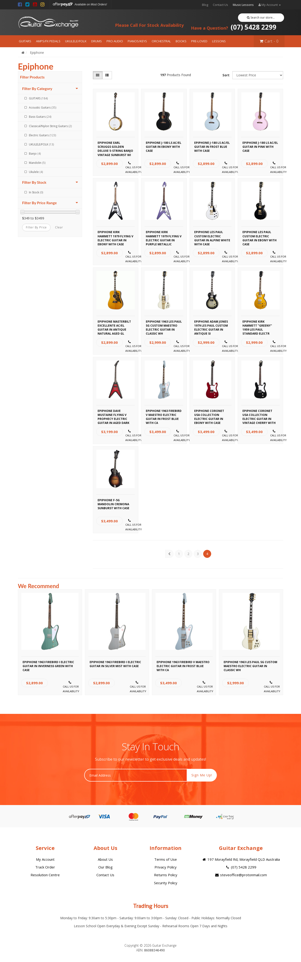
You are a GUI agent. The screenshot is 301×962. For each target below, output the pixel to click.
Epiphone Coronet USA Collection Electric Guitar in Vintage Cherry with (259, 414)
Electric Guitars (42, 135)
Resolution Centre (45, 874)
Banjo (35, 154)
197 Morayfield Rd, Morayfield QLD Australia (241, 859)
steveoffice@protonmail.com (241, 874)
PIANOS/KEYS (137, 41)
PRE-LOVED (199, 41)
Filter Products (32, 77)
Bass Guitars (40, 117)
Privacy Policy (165, 867)
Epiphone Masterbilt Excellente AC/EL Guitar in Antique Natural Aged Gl (114, 325)
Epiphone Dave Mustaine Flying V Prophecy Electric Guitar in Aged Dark (113, 414)
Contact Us (220, 5)
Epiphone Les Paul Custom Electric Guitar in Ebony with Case (259, 235)
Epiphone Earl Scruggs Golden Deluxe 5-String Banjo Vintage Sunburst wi (115, 146)
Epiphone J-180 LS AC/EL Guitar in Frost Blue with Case (212, 146)
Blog (205, 5)
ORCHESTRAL (161, 41)
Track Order (45, 867)
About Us (105, 859)
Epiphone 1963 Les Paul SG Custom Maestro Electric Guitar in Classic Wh (164, 325)
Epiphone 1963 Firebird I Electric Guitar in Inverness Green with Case (48, 665)
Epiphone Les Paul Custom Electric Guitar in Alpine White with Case (212, 235)
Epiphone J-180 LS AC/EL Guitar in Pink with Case (260, 146)
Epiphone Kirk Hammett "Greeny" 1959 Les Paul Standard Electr (257, 325)
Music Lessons (243, 5)
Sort (226, 75)
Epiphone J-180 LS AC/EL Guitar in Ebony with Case (163, 146)
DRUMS (96, 41)
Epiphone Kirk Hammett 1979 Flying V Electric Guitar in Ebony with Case (115, 235)
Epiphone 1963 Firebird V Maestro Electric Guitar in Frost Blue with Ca (164, 414)
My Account (45, 859)
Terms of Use (165, 859)
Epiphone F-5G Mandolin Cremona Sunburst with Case (113, 503)
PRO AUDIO (115, 41)
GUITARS (25, 41)
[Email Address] (135, 775)
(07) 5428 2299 (233, 27)
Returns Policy (165, 874)
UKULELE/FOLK (76, 41)
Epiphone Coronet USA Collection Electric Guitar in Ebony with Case (209, 414)
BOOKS (181, 41)
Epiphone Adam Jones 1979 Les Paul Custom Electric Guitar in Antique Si (211, 325)
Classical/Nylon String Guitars (50, 126)
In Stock (36, 192)
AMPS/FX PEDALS (48, 41)
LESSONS (219, 41)
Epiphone (37, 52)
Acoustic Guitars (42, 107)
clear (59, 227)
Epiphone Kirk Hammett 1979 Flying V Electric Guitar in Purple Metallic (164, 235)
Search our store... (261, 18)
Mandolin (37, 163)
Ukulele (36, 172)
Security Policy (165, 882)
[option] (49, 643)
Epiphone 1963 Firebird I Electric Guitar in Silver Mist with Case (115, 664)
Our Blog (105, 867)
